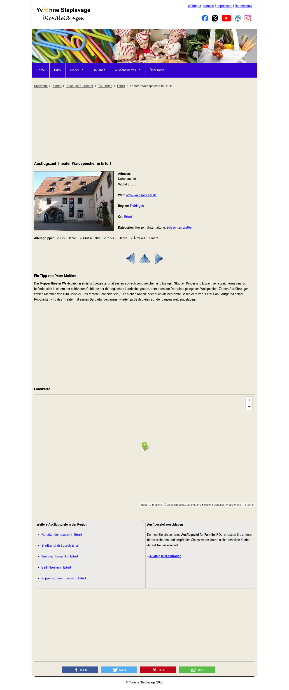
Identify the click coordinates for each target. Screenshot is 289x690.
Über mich (157, 70)
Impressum (224, 6)
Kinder (74, 70)
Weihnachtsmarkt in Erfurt (60, 556)
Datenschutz (243, 6)
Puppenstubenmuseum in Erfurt (64, 578)
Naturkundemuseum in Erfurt (62, 534)
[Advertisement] (144, 124)
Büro (57, 70)
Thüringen (137, 206)
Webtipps (194, 6)
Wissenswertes (125, 70)
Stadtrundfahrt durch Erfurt (60, 545)
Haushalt (99, 70)
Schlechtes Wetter (179, 227)
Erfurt (128, 216)
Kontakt (208, 6)
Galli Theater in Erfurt (56, 567)
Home (40, 70)
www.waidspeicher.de (141, 195)
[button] (80, 669)
